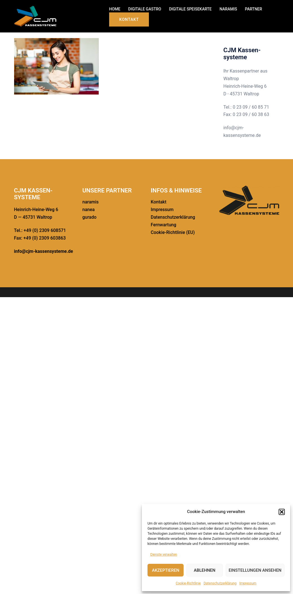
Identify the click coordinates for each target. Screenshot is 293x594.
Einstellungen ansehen (255, 570)
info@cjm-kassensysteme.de (43, 251)
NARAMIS (228, 9)
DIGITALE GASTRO (144, 9)
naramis (90, 202)
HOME (114, 9)
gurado (89, 217)
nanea (88, 209)
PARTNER (253, 9)
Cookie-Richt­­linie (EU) (173, 232)
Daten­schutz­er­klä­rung (220, 583)
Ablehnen (204, 570)
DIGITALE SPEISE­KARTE (190, 9)
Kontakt (129, 19)
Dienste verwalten (163, 554)
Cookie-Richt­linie (188, 583)
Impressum (247, 583)
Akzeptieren (165, 570)
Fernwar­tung (164, 224)
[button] (282, 512)
